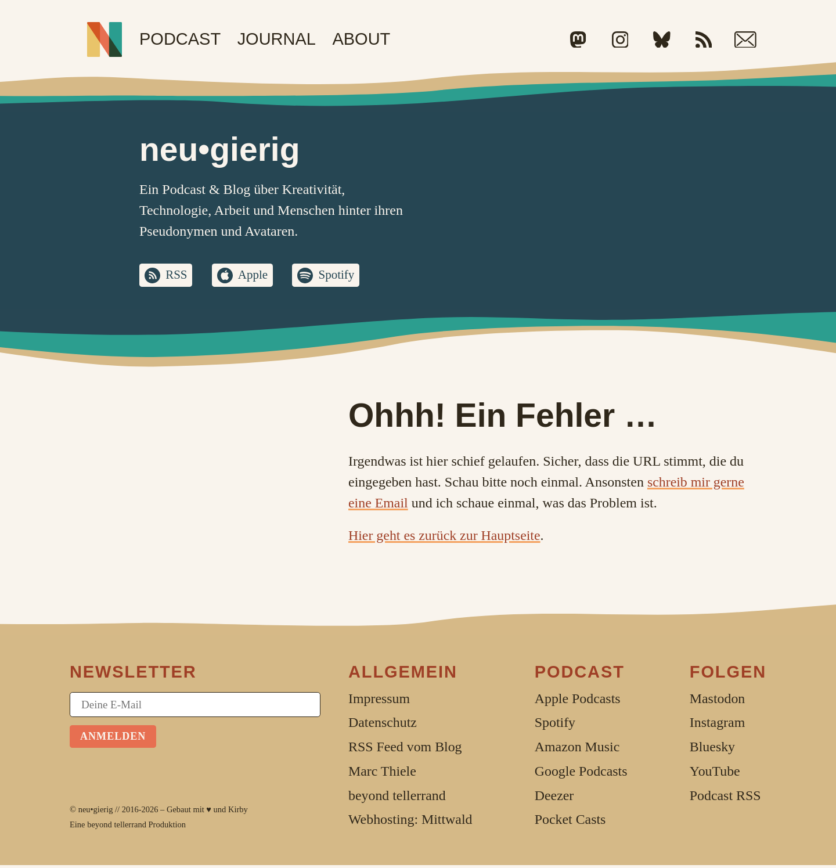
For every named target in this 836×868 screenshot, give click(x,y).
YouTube (715, 773)
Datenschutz (382, 725)
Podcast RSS (725, 798)
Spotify (351, 276)
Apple (261, 276)
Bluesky (712, 749)
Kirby (238, 812)
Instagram (717, 725)
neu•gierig (95, 812)
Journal (276, 39)
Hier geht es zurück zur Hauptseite (444, 538)
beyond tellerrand (116, 827)
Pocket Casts (570, 822)
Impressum (379, 701)
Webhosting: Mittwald (410, 822)
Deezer (554, 798)
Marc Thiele (382, 773)
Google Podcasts (581, 773)
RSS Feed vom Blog (405, 749)
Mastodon (717, 701)
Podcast (180, 39)
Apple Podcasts (578, 701)
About (361, 39)
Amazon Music (577, 749)
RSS (179, 276)
